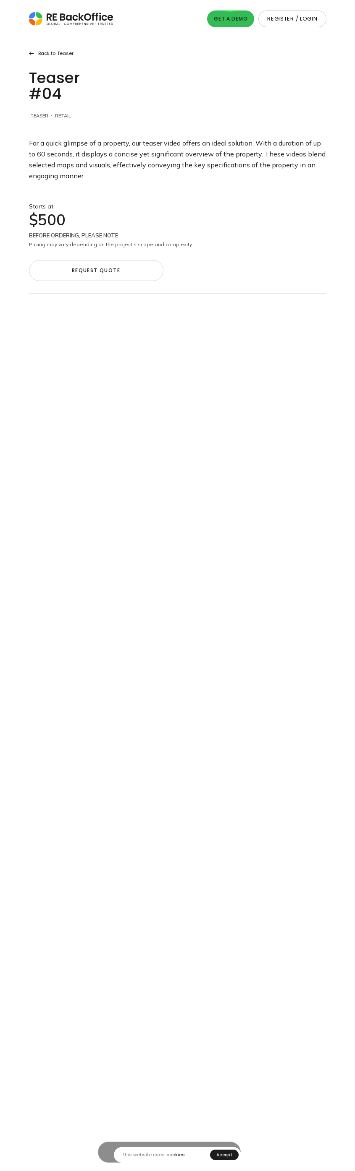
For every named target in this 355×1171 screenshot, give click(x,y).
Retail (63, 116)
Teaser (39, 116)
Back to (51, 53)
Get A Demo (230, 18)
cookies (175, 1155)
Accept (224, 1155)
